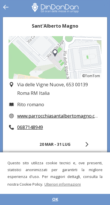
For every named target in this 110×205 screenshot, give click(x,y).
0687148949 (30, 127)
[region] (55, 57)
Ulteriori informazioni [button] (62, 184)
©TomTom (91, 75)
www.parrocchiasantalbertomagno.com (59, 116)
